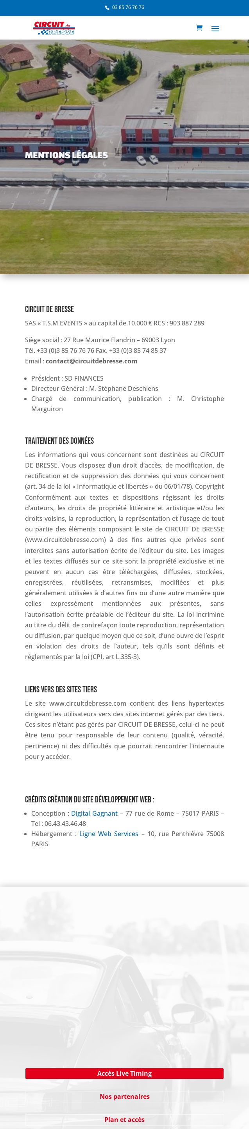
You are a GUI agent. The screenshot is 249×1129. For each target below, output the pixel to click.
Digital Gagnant (94, 813)
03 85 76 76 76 (128, 7)
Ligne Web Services (108, 833)
